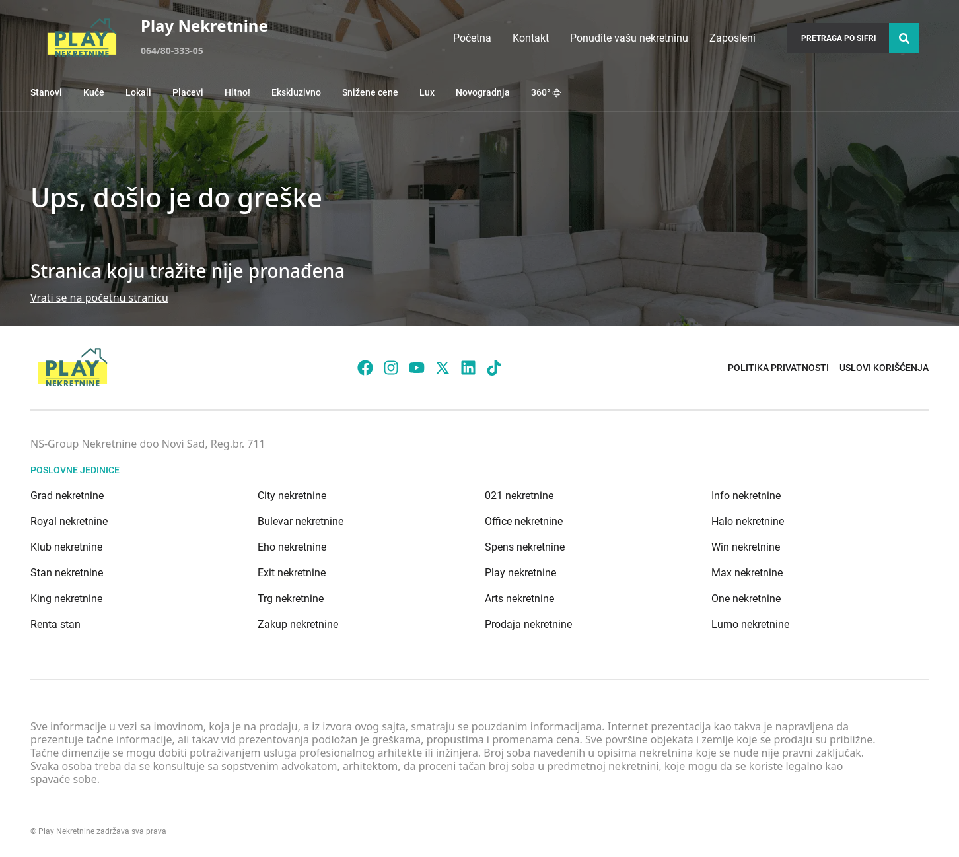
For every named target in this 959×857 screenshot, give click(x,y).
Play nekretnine (520, 572)
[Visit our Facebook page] (365, 368)
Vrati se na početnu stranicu (99, 298)
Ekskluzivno (296, 92)
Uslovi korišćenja (884, 367)
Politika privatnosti (778, 367)
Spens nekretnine (525, 547)
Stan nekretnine (66, 572)
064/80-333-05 (172, 50)
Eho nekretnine (292, 547)
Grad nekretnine (67, 495)
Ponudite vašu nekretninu (629, 38)
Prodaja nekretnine (528, 624)
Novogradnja (483, 92)
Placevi (187, 92)
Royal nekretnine (69, 521)
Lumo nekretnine (750, 624)
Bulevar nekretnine (300, 521)
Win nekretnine (745, 547)
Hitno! (237, 92)
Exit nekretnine (292, 572)
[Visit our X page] (442, 368)
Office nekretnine (524, 521)
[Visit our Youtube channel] (417, 368)
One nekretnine (746, 598)
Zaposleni (732, 38)
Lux (427, 92)
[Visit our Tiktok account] (494, 368)
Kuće (93, 92)
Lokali (138, 92)
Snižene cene (370, 92)
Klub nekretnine (66, 547)
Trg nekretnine (291, 598)
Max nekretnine (747, 572)
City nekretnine (292, 495)
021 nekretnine (519, 495)
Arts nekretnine (519, 598)
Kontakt (531, 38)
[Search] (904, 38)
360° (546, 92)
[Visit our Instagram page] (391, 368)
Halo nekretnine (747, 521)
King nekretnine (66, 598)
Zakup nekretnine (298, 624)
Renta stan (55, 624)
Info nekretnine (746, 495)
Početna (472, 38)
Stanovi (46, 92)
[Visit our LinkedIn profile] (468, 368)
